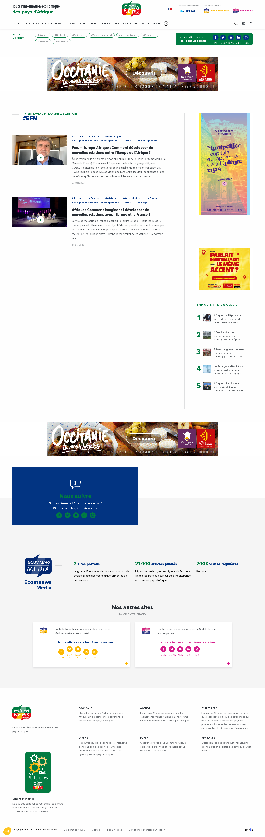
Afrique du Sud (52, 23)
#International (127, 35)
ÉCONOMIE (85, 708)
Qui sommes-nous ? (74, 830)
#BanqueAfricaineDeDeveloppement (95, 140)
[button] (166, 23)
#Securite (149, 35)
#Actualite (62, 41)
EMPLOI (144, 738)
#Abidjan (43, 41)
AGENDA (145, 708)
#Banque (153, 198)
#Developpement (101, 35)
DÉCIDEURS (208, 738)
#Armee (43, 35)
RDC (117, 23)
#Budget (60, 35)
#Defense (78, 35)
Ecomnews (189, 10)
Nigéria (106, 23)
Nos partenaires (23, 799)
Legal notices (114, 830)
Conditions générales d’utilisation (147, 830)
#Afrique (77, 136)
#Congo (143, 203)
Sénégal (71, 23)
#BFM (128, 140)
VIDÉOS (83, 738)
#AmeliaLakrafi (132, 198)
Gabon (144, 23)
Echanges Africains (25, 23)
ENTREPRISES (209, 708)
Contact (96, 830)
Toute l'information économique (63, 9)
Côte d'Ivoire (89, 23)
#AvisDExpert (114, 136)
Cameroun (130, 23)
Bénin (156, 23)
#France (94, 136)
